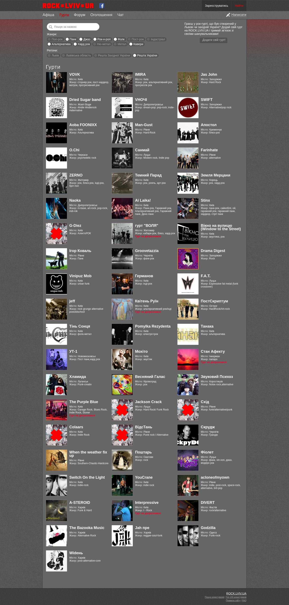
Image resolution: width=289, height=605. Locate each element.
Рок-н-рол (104, 39)
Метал (122, 44)
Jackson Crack (148, 402)
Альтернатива (61, 44)
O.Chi (74, 150)
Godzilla (208, 528)
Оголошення (101, 15)
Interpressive (147, 502)
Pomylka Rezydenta (153, 326)
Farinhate (209, 150)
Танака (207, 326)
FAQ (244, 600)
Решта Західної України (114, 55)
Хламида (77, 377)
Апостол (209, 125)
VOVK (74, 74)
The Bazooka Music (86, 528)
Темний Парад (148, 175)
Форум (79, 15)
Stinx (205, 200)
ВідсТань (143, 427)
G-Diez (75, 225)
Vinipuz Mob (80, 276)
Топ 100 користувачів (236, 597)
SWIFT (207, 100)
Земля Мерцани (215, 175)
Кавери (138, 44)
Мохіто (141, 351)
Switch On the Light (87, 477)
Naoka (75, 200)
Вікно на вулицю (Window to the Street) (221, 227)
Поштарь (143, 452)
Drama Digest (213, 251)
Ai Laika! (143, 200)
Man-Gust (143, 125)
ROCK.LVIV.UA (236, 593)
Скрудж (208, 427)
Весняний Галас (150, 377)
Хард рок (84, 44)
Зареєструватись (216, 5)
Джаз (86, 39)
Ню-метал (103, 44)
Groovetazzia (147, 251)
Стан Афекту (213, 351)
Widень (76, 553)
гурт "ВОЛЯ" (146, 225)
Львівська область (78, 55)
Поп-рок (57, 39)
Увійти (239, 5)
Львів (55, 55)
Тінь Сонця (79, 326)
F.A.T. (205, 276)
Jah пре (142, 528)
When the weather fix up (88, 454)
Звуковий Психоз (217, 377)
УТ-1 (73, 351)
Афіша (48, 15)
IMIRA (140, 74)
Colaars (76, 427)
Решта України (147, 55)
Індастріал (158, 39)
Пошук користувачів (214, 597)
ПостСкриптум (214, 301)
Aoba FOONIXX (83, 125)
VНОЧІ (141, 100)
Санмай (142, 150)
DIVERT (208, 502)
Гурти (64, 15)
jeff (72, 301)
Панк (73, 39)
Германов (144, 276)
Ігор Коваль (80, 251)
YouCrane (144, 477)
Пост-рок (138, 39)
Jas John (209, 74)
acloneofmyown (215, 477)
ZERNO (76, 175)
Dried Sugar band (85, 100)
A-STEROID (79, 502)
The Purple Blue (83, 402)
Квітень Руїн (146, 301)
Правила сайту (233, 600)
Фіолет (207, 452)
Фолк (121, 39)
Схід (205, 402)
